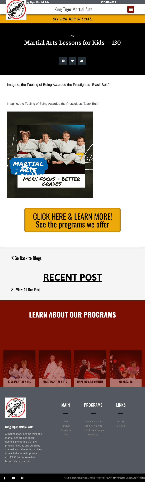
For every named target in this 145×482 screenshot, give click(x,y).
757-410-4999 (108, 2)
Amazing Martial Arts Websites (131, 478)
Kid (72, 35)
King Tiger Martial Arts (73, 9)
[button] (130, 9)
